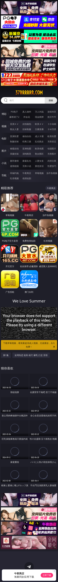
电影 (4, 138)
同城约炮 (14, 173)
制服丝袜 (14, 141)
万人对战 (39, 111)
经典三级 (26, 141)
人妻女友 (39, 160)
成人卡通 (39, 136)
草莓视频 (39, 173)
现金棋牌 (39, 116)
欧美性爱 (51, 136)
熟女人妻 (14, 129)
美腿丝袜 (14, 153)
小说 (4, 163)
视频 (4, 126)
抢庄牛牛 (51, 116)
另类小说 (26, 166)
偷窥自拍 (14, 148)
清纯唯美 (26, 153)
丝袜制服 (26, 129)
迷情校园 (14, 166)
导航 (4, 175)
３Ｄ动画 (51, 124)
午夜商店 (26, 173)
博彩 (4, 114)
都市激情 (14, 160)
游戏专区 (51, 111)
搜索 (51, 100)
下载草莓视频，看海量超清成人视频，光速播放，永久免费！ (29, 345)
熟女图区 (39, 153)
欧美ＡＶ (39, 124)
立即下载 (47, 575)
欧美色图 (39, 148)
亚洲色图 (26, 148)
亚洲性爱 (14, 136)
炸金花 (27, 116)
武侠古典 (51, 160)
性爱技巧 (51, 166)
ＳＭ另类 (51, 129)
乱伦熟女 (39, 141)
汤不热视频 (51, 173)
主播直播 (39, 129)
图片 (4, 150)
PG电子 (14, 111)
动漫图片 (51, 148)
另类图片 (51, 153)
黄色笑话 (39, 166)
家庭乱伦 (26, 160)
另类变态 (51, 141)
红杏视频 (14, 178)
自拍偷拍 (26, 124)
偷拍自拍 (26, 136)
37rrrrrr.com (29, 93)
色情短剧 (26, 178)
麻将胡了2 (14, 116)
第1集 (6, 355)
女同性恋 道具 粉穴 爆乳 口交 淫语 (31, 355)
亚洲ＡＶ (14, 124)
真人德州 (26, 111)
